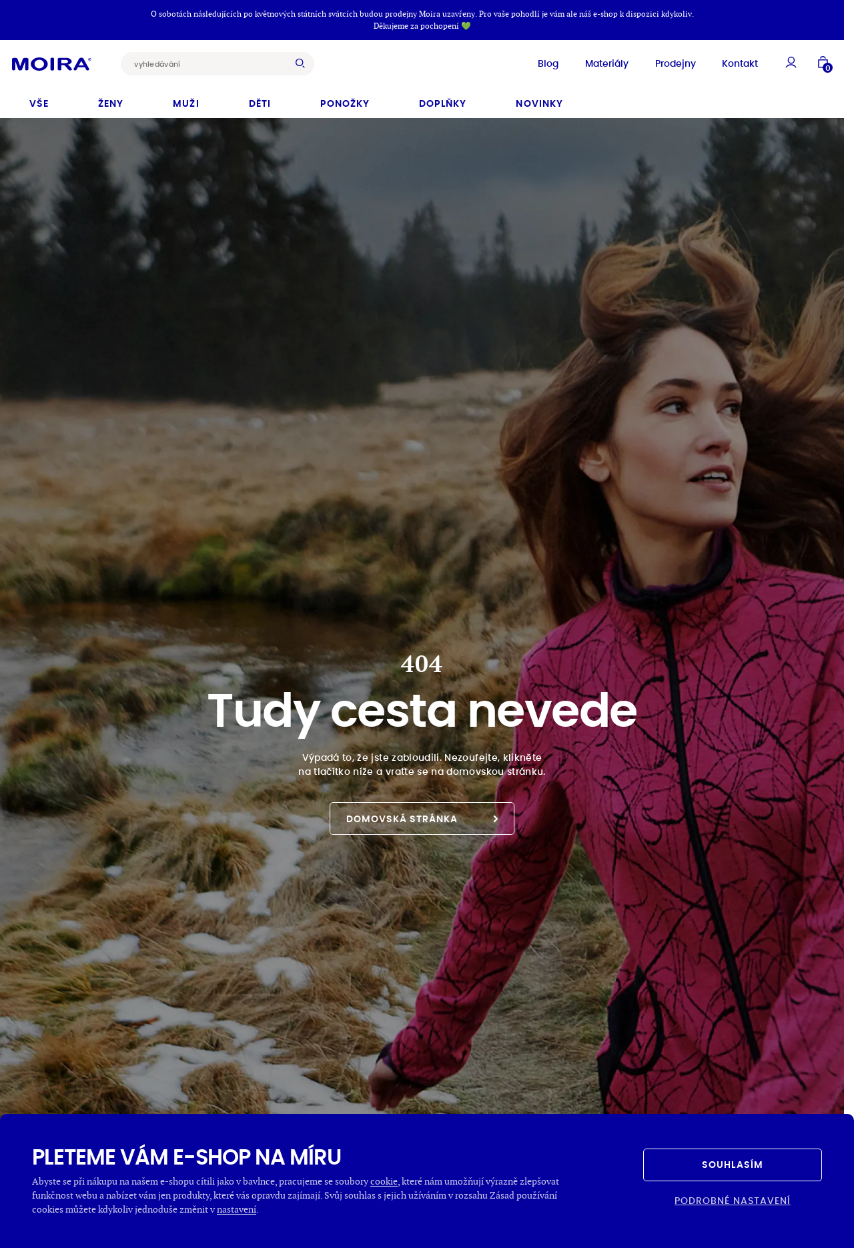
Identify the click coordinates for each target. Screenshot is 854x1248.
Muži (186, 100)
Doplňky (442, 100)
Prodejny (660, 61)
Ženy (110, 100)
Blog (533, 61)
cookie (384, 1181)
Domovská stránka (422, 815)
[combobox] (222, 61)
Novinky (539, 100)
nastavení (236, 1209)
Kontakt (725, 61)
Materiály (592, 61)
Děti (260, 100)
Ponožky (345, 100)
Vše (39, 100)
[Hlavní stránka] (66, 61)
